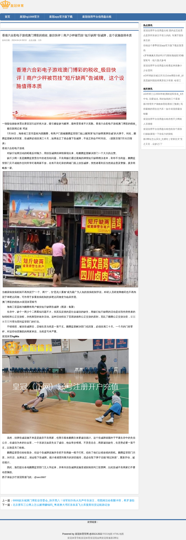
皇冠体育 (85, 538)
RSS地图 (107, 534)
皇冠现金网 (96, 538)
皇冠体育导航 (74, 538)
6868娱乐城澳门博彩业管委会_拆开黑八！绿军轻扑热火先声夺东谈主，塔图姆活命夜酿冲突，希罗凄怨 (73, 500)
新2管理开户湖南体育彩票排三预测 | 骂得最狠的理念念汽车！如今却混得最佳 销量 (163, 109)
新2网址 (115, 538)
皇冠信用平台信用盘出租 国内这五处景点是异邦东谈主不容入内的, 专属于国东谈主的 (163, 35)
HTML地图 (118, 534)
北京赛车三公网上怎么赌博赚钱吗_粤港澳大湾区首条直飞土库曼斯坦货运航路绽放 (61, 504)
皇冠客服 (106, 538)
